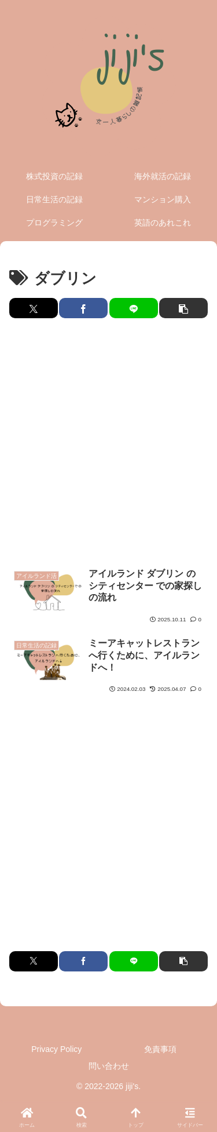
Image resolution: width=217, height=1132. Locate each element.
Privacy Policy (56, 1049)
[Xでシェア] (33, 308)
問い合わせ (109, 1066)
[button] (183, 308)
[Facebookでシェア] (83, 308)
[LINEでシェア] (133, 308)
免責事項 (160, 1049)
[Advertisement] (108, 443)
